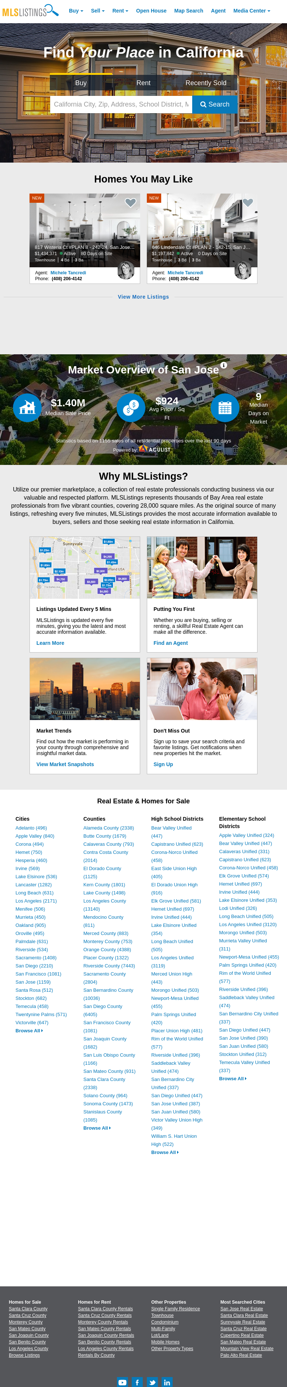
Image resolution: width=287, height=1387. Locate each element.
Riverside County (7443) (109, 966)
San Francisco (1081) (38, 974)
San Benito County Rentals (104, 1342)
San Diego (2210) (34, 966)
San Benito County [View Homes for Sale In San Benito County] (27, 1342)
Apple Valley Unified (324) (246, 835)
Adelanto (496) (31, 828)
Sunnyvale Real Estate (243, 1322)
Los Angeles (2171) (36, 901)
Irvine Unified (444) (171, 917)
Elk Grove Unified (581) (176, 901)
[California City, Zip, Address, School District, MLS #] (121, 104)
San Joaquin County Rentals (106, 1335)
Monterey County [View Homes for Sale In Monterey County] (25, 1322)
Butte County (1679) (104, 836)
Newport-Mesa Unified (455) (249, 957)
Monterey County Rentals (103, 1322)
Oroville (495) (29, 933)
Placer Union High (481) (177, 1030)
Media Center (250, 11)
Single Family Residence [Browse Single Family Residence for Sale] (175, 1308)
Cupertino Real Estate (242, 1335)
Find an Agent (170, 643)
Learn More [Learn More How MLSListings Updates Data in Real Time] (50, 643)
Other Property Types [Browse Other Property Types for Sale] (172, 1348)
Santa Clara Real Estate (244, 1315)
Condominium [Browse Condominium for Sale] (165, 1322)
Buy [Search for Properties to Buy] (81, 83)
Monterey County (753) (107, 941)
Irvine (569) (27, 868)
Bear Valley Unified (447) (245, 843)
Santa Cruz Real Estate (244, 1328)
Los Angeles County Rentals (106, 1348)
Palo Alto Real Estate (241, 1355)
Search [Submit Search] (214, 104)
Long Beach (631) (34, 893)
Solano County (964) (105, 1095)
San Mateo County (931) (109, 1071)
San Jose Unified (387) (175, 1103)
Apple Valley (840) (34, 836)
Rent (118, 11)
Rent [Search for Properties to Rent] (143, 83)
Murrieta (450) (30, 917)
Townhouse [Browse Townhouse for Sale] (162, 1315)
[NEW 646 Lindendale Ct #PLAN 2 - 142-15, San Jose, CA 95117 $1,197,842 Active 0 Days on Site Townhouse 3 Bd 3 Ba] (202, 230)
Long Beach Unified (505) (246, 916)
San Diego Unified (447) (177, 1095)
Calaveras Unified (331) (244, 851)
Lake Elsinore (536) (36, 876)
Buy (74, 11)
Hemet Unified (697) (172, 909)
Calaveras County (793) (108, 844)
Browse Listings (24, 1355)
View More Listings (143, 297)
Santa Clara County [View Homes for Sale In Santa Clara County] (28, 1308)
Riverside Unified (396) (175, 1055)
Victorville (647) (31, 1022)
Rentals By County (96, 1355)
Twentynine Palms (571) (41, 1014)
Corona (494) (29, 844)
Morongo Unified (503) (175, 990)
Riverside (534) (31, 949)
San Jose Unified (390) (243, 1038)
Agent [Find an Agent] (218, 11)
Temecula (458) (32, 1006)
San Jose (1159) (33, 982)
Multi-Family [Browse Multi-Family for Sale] (163, 1328)
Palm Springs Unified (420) (247, 965)
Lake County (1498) (104, 893)
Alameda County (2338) (108, 828)
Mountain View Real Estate (247, 1348)
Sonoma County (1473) (108, 1103)
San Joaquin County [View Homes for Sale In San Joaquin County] (29, 1335)
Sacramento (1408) (35, 957)
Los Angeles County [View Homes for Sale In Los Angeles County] (28, 1348)
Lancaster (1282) (33, 884)
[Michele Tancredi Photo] (126, 267)
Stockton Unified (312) (243, 1054)
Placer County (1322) (106, 957)
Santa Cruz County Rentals (105, 1315)
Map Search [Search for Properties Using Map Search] (189, 11)
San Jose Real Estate (242, 1308)
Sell (95, 11)
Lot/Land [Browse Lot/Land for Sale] (160, 1335)
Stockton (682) (31, 998)
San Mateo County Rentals (104, 1328)
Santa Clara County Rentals (105, 1308)
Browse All (29, 1030)
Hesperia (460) (31, 860)
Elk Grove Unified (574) (244, 876)
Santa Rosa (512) (34, 990)
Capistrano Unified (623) (177, 844)
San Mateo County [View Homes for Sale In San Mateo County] (27, 1328)
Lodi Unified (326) (238, 908)
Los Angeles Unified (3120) (248, 924)
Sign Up (163, 764)
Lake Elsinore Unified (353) (248, 900)
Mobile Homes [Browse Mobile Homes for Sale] (165, 1342)
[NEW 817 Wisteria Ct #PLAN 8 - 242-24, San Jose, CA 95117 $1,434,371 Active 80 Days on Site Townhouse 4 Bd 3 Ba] (85, 230)
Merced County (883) (105, 933)
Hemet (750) (28, 852)
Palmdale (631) (31, 941)
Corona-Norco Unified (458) (248, 867)
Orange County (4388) (107, 949)
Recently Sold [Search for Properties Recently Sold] (206, 83)
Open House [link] (151, 11)
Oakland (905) (30, 925)
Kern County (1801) (104, 884)
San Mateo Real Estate (243, 1342)
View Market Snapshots (65, 764)
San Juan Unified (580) (175, 1112)
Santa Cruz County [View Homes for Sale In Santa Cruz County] (27, 1315)
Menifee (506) (30, 909)
